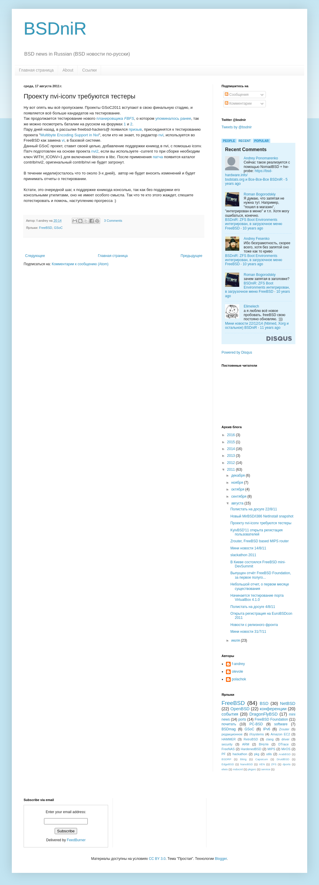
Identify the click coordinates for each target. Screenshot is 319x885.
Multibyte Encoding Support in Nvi (69, 135)
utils (269, 754)
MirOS (286, 749)
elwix (225, 769)
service (265, 769)
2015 (231, 442)
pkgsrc (252, 769)
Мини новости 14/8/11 (248, 548)
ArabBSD (285, 754)
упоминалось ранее (173, 118)
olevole (237, 671)
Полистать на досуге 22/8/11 (253, 509)
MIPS (271, 749)
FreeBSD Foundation (271, 719)
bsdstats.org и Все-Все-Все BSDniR (254, 179)
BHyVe (263, 744)
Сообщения (236, 95)
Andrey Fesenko (256, 239)
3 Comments (113, 220)
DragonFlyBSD (263, 714)
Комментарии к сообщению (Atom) (80, 264)
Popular (261, 141)
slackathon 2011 (243, 555)
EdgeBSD (228, 764)
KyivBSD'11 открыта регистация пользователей (256, 532)
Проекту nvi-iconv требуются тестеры (260, 523)
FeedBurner (76, 840)
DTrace (283, 744)
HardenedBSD (251, 749)
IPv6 (266, 729)
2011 (231, 469)
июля (236, 640)
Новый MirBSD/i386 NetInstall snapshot (261, 516)
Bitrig (243, 759)
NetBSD (287, 703)
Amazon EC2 (280, 734)
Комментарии (238, 103)
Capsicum (261, 759)
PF (224, 754)
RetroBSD (251, 739)
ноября (237, 482)
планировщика (115, 118)
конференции (273, 708)
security (227, 744)
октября (238, 489)
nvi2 (94, 151)
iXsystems (256, 734)
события (230, 714)
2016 (231, 435)
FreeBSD (45, 227)
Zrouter (284, 729)
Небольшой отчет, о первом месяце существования (259, 586)
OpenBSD (240, 708)
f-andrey (238, 664)
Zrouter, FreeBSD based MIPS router (259, 541)
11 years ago (270, 328)
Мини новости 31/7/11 (248, 632)
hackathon (239, 754)
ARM (245, 744)
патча (158, 157)
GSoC (58, 227)
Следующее (35, 256)
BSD (264, 703)
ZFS (273, 764)
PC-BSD (256, 724)
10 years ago (252, 228)
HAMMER (229, 739)
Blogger (221, 859)
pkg (256, 754)
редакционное (232, 734)
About (68, 70)
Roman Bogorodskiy (260, 194)
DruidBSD (283, 759)
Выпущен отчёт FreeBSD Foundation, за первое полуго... (260, 575)
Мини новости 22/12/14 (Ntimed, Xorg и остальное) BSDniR (257, 325)
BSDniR (55, 28)
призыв (135, 129)
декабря (238, 475)
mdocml (238, 769)
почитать (229, 724)
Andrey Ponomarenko (261, 158)
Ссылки (89, 70)
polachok (239, 679)
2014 (231, 449)
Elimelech (251, 306)
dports (287, 764)
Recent (245, 141)
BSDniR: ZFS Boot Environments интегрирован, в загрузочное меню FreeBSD (253, 224)
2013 (231, 456)
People (229, 141)
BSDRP (226, 759)
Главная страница (36, 70)
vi (63, 140)
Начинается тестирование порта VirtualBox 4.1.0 (257, 597)
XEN (262, 764)
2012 (231, 463)
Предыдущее (191, 256)
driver (285, 739)
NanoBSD (246, 764)
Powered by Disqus (237, 352)
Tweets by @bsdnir (237, 127)
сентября (239, 496)
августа (238, 503)
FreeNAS (228, 749)
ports (242, 719)
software (280, 724)
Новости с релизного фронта (254, 625)
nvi (160, 135)
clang (270, 739)
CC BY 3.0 (157, 859)
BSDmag (229, 729)
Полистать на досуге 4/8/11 (252, 607)
